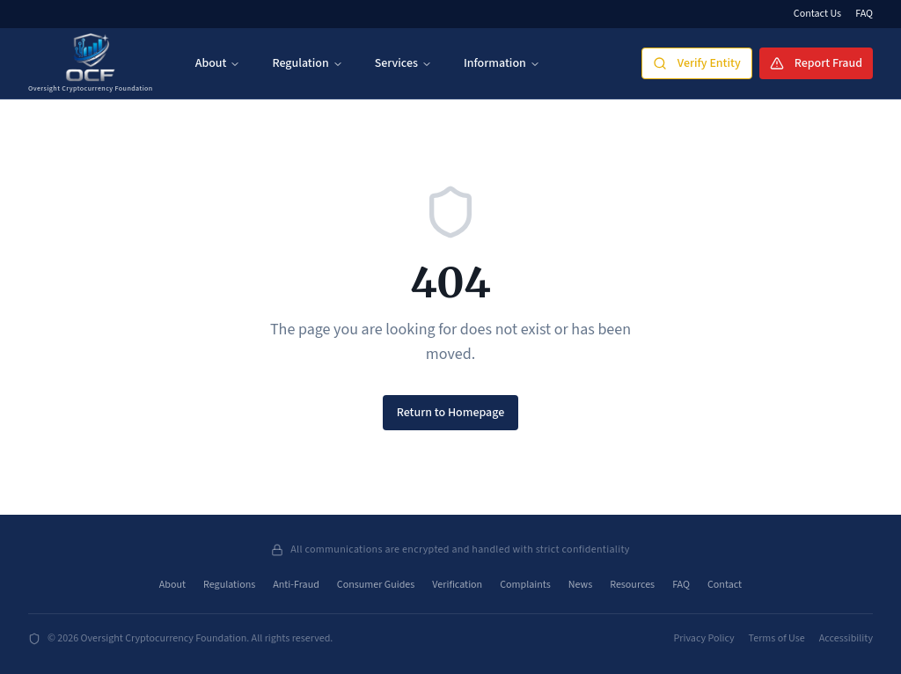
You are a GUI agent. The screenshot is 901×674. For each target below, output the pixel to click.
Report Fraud (816, 63)
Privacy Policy (704, 639)
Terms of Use (777, 639)
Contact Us (817, 14)
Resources (632, 585)
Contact (724, 585)
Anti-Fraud (296, 585)
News (580, 585)
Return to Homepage (451, 412)
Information (502, 63)
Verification (457, 585)
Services (403, 63)
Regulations (229, 585)
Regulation (307, 63)
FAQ (864, 14)
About (218, 63)
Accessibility (846, 639)
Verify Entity (697, 63)
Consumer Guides (375, 585)
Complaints (525, 585)
